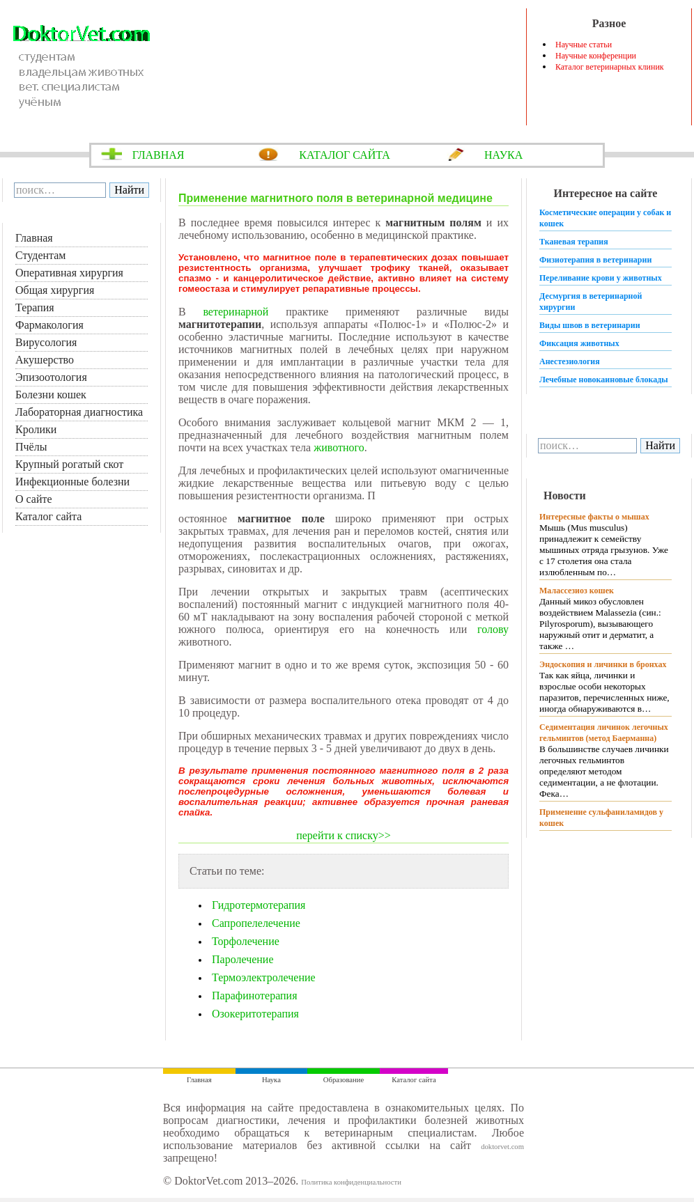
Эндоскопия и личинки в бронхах (602, 664)
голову (493, 629)
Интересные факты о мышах (594, 517)
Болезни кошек (50, 394)
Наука (271, 1080)
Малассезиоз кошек (576, 590)
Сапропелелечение (256, 923)
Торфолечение (245, 941)
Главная (34, 238)
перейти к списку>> (343, 835)
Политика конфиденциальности (351, 1182)
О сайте (33, 499)
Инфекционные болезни (72, 481)
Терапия (34, 307)
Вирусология (46, 342)
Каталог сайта (48, 516)
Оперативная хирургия (69, 273)
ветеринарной (235, 312)
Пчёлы (31, 447)
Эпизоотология (51, 377)
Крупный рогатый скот (69, 464)
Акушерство (44, 360)
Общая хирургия (54, 290)
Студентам (40, 255)
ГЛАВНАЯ (158, 155)
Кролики (35, 429)
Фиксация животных (579, 343)
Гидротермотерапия (258, 905)
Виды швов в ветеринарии (589, 325)
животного (339, 447)
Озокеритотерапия (255, 1014)
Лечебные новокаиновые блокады (603, 379)
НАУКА (503, 155)
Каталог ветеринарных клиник (609, 67)
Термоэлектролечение (264, 977)
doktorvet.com (502, 1146)
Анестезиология (569, 361)
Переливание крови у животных (600, 278)
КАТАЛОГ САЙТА (344, 155)
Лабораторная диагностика (79, 412)
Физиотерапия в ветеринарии (595, 260)
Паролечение (243, 959)
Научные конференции (595, 56)
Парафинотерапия (255, 995)
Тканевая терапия (573, 242)
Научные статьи (583, 44)
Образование (343, 1080)
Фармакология (49, 325)
